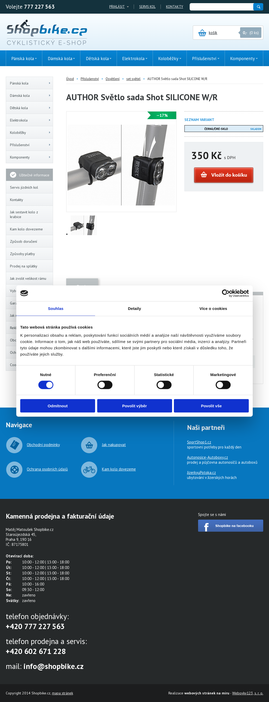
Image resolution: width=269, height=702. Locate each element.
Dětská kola (30, 107)
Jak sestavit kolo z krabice (24, 214)
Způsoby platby (22, 253)
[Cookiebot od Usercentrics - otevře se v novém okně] (226, 293)
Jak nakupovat (114, 444)
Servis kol (147, 6)
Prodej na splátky (23, 266)
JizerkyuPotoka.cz (201, 472)
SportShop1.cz (199, 442)
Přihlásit (117, 6)
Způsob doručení (23, 241)
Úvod (70, 79)
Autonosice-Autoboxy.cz (207, 457)
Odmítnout (58, 406)
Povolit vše (211, 406)
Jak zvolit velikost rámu (28, 278)
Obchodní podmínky (43, 444)
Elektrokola (30, 120)
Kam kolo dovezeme (26, 229)
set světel (133, 79)
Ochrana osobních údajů (47, 469)
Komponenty (30, 157)
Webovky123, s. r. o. (247, 693)
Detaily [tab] (134, 308)
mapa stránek (62, 693)
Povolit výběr (134, 406)
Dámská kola (30, 95)
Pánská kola (30, 83)
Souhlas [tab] (55, 308)
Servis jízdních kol (24, 187)
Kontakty (174, 6)
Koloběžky (30, 132)
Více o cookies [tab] (213, 308)
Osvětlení (113, 79)
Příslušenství (30, 144)
